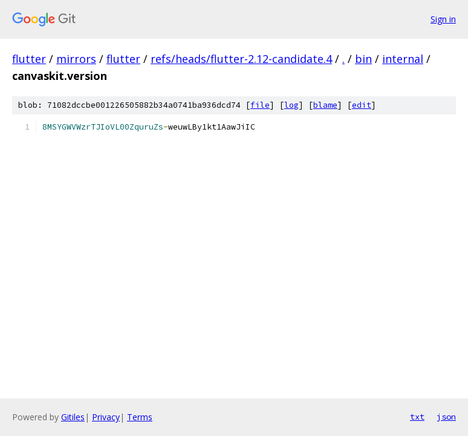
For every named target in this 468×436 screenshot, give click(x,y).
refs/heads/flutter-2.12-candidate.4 (241, 58)
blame (325, 105)
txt (417, 416)
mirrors (76, 58)
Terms (139, 417)
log (291, 105)
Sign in (443, 19)
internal (402, 58)
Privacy (106, 417)
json (446, 416)
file (260, 105)
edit (361, 105)
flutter (29, 58)
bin (363, 58)
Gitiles (73, 417)
